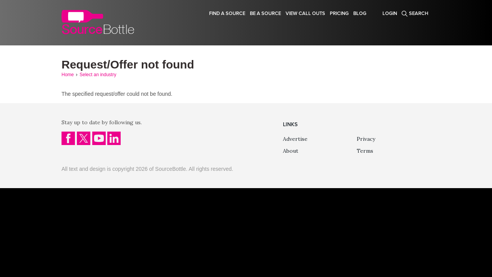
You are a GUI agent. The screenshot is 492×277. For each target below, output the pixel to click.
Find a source (227, 13)
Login (389, 13)
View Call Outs (305, 13)
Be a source (265, 13)
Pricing (339, 13)
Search (418, 13)
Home (68, 74)
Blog (359, 13)
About (290, 150)
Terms (365, 150)
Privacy (366, 138)
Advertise (295, 138)
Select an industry (98, 74)
